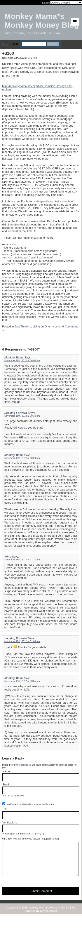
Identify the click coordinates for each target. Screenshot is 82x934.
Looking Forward (15, 412)
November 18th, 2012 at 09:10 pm (22, 415)
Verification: (9, 822)
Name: (6, 771)
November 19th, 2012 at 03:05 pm (22, 681)
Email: (6, 784)
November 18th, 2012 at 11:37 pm (22, 559)
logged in (26, 764)
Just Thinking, (23, 326)
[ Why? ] (39, 833)
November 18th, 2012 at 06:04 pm (22, 360)
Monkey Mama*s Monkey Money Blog (51, 914)
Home (5, 44)
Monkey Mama (13, 357)
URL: (5, 809)
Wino (7, 556)
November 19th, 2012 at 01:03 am (22, 641)
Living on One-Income (46, 326)
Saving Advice (49, 917)
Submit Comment (41, 897)
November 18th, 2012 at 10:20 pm (22, 458)
